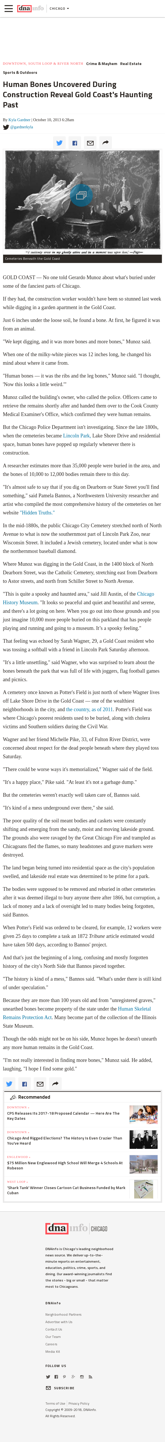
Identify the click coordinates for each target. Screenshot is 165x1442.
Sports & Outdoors (20, 72)
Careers (51, 1344)
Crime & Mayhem (101, 63)
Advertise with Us (58, 1322)
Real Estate (131, 63)
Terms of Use (55, 1403)
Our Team (53, 1336)
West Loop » (17, 1181)
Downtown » (18, 1107)
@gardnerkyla (21, 127)
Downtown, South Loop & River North (43, 64)
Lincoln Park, (77, 436)
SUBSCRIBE (60, 1388)
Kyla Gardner (20, 120)
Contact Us (53, 1329)
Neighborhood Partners (63, 1314)
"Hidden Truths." (37, 513)
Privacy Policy (79, 1403)
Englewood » (19, 1157)
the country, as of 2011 (89, 709)
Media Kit (52, 1351)
